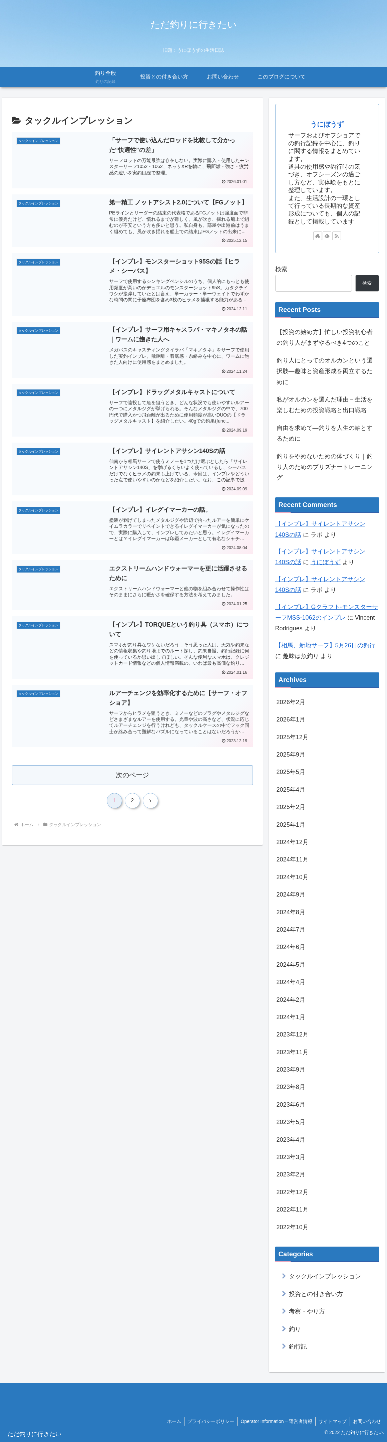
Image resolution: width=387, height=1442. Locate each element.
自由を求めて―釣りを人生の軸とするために (325, 433)
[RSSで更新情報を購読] (336, 235)
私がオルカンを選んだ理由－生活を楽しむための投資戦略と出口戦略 (325, 405)
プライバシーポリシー (208, 1421)
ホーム (171, 1421)
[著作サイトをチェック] (317, 235)
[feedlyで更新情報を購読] (327, 235)
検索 (281, 269)
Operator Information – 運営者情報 (275, 1421)
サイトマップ (332, 1421)
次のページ (132, 780)
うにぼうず (327, 124)
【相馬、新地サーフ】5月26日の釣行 (325, 645)
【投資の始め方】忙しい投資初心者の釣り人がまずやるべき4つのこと (325, 337)
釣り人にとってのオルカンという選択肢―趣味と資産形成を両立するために (325, 371)
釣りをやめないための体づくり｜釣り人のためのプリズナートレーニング (325, 467)
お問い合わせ (367, 1421)
